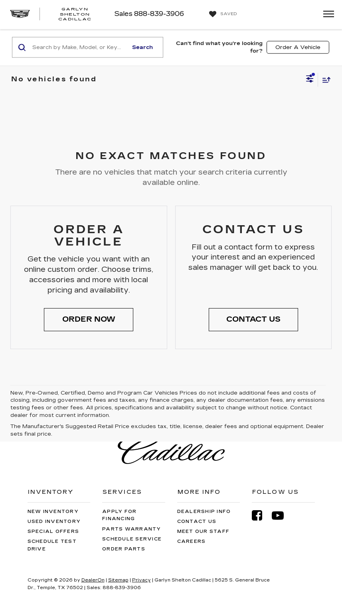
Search (142, 47)
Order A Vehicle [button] (297, 47)
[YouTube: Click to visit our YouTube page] (282, 515)
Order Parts (123, 549)
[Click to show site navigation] (326, 14)
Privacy (141, 580)
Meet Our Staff (203, 531)
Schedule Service (132, 539)
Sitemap (118, 580)
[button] (88, 319)
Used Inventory (54, 521)
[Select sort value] (324, 79)
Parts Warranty (131, 529)
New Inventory (53, 511)
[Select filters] (310, 80)
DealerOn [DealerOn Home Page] (93, 580)
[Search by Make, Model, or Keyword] (79, 47)
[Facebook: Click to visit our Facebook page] (261, 515)
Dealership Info (204, 511)
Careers (191, 541)
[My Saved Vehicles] (222, 14)
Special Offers (53, 531)
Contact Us (197, 521)
